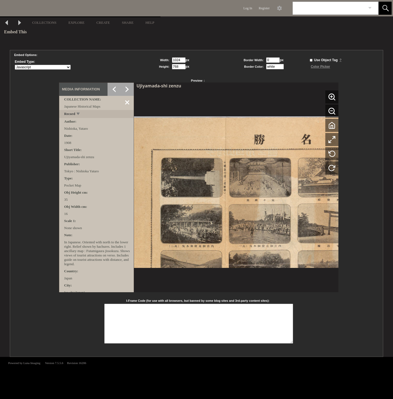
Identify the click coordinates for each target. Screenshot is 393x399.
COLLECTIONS (44, 22)
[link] (370, 8)
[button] (385, 8)
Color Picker (320, 67)
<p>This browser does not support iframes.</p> (196, 377)
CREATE (103, 22)
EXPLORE (77, 22)
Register (264, 8)
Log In (247, 8)
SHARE (127, 22)
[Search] (329, 8)
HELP (149, 22)
